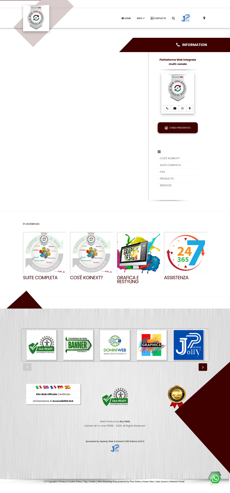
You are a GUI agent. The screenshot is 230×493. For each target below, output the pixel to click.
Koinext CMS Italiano (127, 441)
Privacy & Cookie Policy (70, 481)
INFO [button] (141, 17)
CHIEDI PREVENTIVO (178, 127)
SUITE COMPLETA (170, 165)
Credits (92, 481)
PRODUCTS (167, 178)
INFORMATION (191, 44)
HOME (126, 17)
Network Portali (177, 481)
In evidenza (31, 224)
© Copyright (51, 481)
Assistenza (176, 277)
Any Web (125, 421)
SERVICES (166, 185)
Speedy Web (106, 441)
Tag (85, 481)
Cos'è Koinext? (86, 277)
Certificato (53, 394)
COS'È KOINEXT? (170, 158)
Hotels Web (148, 481)
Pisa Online (135, 481)
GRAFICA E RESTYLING (128, 279)
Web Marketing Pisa (107, 481)
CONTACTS (158, 17)
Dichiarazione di (53, 401)
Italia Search (162, 481)
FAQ (162, 172)
